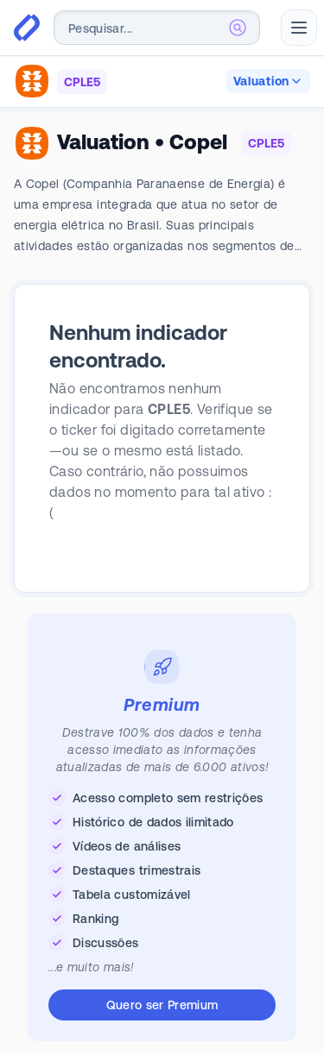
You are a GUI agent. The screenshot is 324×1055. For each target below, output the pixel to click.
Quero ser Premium (162, 1005)
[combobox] (157, 27)
